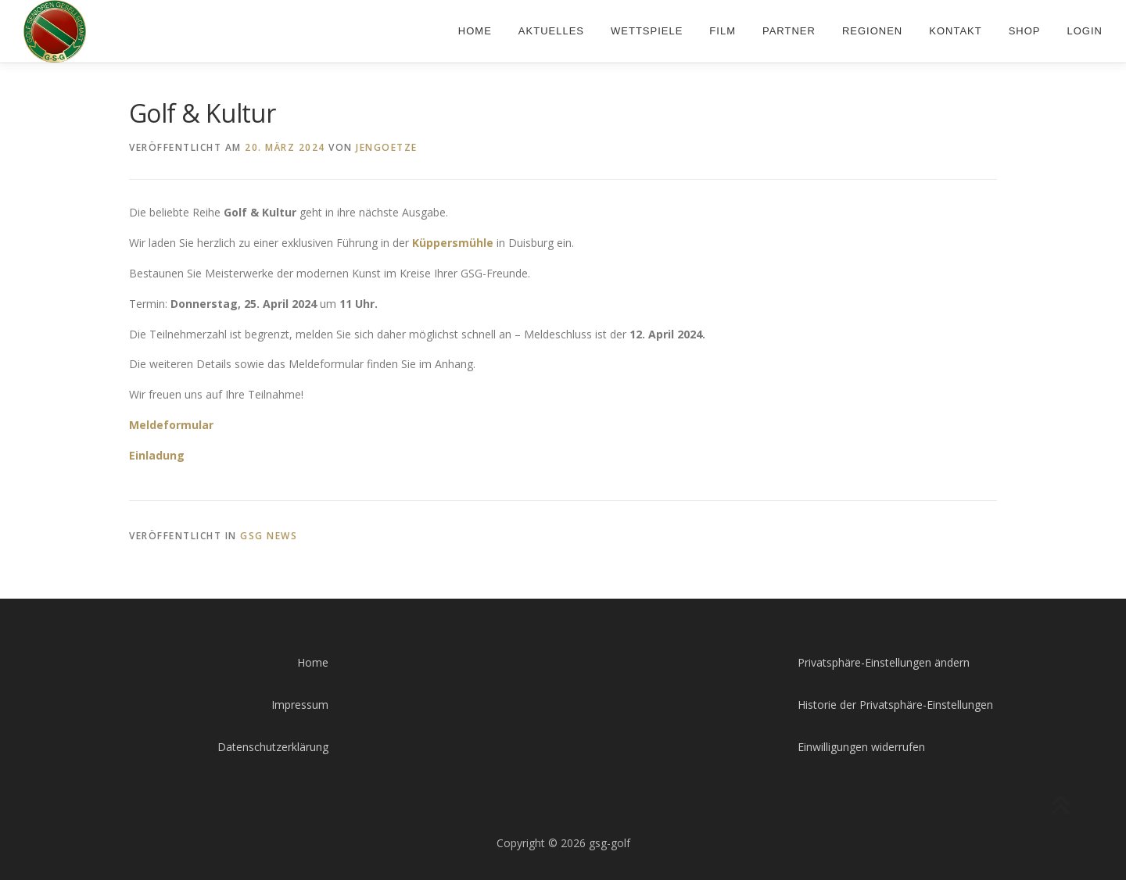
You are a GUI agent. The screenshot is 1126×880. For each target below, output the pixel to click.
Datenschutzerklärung (272, 746)
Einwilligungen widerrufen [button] (861, 746)
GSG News (268, 535)
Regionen (872, 31)
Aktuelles (551, 31)
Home (475, 31)
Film (722, 31)
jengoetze (387, 147)
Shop (1025, 31)
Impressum (299, 704)
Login (1085, 31)
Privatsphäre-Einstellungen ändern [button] (884, 662)
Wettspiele (647, 31)
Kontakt (955, 31)
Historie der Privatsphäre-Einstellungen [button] (895, 704)
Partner (789, 31)
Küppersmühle (452, 242)
